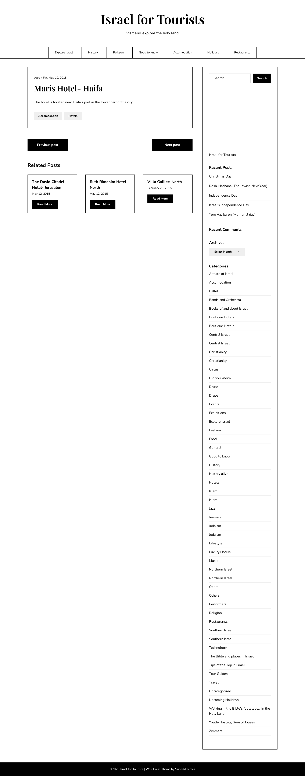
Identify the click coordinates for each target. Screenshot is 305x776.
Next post (172, 145)
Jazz (212, 508)
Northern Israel (220, 569)
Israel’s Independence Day (229, 205)
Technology (218, 647)
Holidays (213, 52)
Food (213, 439)
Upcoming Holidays (224, 700)
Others (214, 595)
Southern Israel (221, 630)
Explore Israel (64, 52)
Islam (213, 491)
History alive (218, 473)
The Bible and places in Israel (231, 656)
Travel (214, 682)
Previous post (47, 145)
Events (214, 404)
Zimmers (216, 731)
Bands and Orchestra (225, 300)
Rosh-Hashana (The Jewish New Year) (238, 186)
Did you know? (220, 378)
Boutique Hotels (221, 317)
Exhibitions (217, 413)
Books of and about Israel (228, 308)
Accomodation (182, 52)
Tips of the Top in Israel (227, 665)
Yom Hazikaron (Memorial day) (232, 214)
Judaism (215, 526)
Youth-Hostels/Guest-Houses (232, 722)
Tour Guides (218, 673)
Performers (217, 604)
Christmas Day (220, 176)
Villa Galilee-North (164, 181)
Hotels (73, 116)
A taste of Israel (221, 273)
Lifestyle (215, 543)
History (93, 52)
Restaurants (242, 52)
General (215, 447)
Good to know (148, 52)
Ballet (213, 291)
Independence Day (223, 195)
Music (213, 560)
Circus (214, 369)
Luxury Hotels (220, 552)
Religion (118, 52)
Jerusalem (217, 517)
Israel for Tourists (153, 19)
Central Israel (219, 334)
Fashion (215, 430)
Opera (213, 586)
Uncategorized (220, 691)
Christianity (218, 352)
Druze (213, 387)
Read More (44, 204)
